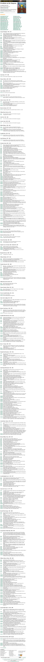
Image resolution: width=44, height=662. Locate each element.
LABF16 (2, 632)
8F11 (1, 150)
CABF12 (2, 616)
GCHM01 (2, 277)
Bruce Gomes (6, 8)
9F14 (1, 443)
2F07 (1, 357)
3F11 (1, 385)
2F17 (1, 163)
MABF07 (2, 68)
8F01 (1, 81)
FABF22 (2, 626)
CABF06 (2, 289)
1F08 (1, 259)
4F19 (1, 459)
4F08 (1, 570)
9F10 (1, 478)
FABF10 (2, 411)
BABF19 (2, 505)
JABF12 (1, 76)
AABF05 (2, 327)
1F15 (1, 563)
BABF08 (2, 330)
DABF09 (2, 331)
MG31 (1, 512)
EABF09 (2, 50)
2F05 (1, 520)
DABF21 (2, 247)
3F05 (1, 270)
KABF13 (2, 210)
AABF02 (2, 576)
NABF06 (2, 223)
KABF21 (2, 213)
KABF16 (2, 63)
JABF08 (1, 302)
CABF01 (2, 85)
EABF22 (2, 248)
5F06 (1, 548)
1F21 (1, 565)
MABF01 (2, 643)
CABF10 (2, 615)
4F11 (1, 114)
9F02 (1, 371)
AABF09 (2, 581)
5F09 (1, 430)
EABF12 (2, 189)
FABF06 (2, 103)
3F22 (1, 168)
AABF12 (2, 329)
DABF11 (2, 593)
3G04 (1, 389)
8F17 (1, 422)
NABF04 (2, 417)
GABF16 (2, 105)
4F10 (1, 173)
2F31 (1, 497)
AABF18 (2, 583)
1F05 (1, 160)
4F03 (1, 456)
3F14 (1, 283)
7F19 (1, 345)
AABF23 (2, 397)
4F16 (1, 392)
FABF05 (2, 410)
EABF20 (2, 407)
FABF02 (2, 53)
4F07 (1, 457)
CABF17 (2, 127)
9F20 (1, 376)
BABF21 (2, 550)
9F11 (1, 38)
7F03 (1, 35)
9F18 (1, 375)
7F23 (1, 37)
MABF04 (2, 218)
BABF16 (2, 433)
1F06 (1, 539)
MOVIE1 (2, 61)
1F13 (1, 448)
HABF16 (2, 200)
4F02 (1, 170)
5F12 (1, 46)
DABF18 (2, 349)
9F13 (1, 40)
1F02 (1, 446)
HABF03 (2, 629)
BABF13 (2, 178)
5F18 (1, 175)
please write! (1, 12)
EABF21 (2, 408)
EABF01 (2, 553)
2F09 (1, 42)
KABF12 (2, 469)
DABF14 (2, 182)
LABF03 (2, 364)
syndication (4, 647)
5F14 (1, 47)
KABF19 (2, 416)
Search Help (24, 657)
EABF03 (2, 462)
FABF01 (2, 409)
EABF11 (2, 187)
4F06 (1, 360)
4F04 (1, 171)
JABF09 (1, 60)
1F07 (1, 161)
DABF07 (2, 618)
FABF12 (2, 54)
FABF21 (2, 600)
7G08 (1, 438)
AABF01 (2, 574)
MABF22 (2, 341)
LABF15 (2, 96)
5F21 (1, 571)
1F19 (1, 162)
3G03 (1, 169)
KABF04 (2, 602)
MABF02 (2, 67)
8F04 (1, 477)
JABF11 (1, 201)
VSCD (1, 299)
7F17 (1, 258)
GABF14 (2, 295)
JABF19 (1, 207)
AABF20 (2, 177)
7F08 (1, 146)
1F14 (1, 518)
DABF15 (2, 400)
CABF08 (2, 460)
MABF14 (2, 220)
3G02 (1, 359)
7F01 (1, 33)
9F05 (1, 490)
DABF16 (2, 551)
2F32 (1, 44)
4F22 (1, 485)
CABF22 (2, 592)
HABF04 (2, 88)
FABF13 (2, 412)
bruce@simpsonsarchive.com (15, 661)
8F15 (1, 101)
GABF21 (2, 57)
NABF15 (2, 70)
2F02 (1, 451)
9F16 (1, 269)
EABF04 (2, 185)
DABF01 (2, 181)
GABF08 (2, 290)
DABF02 (2, 399)
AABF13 (2, 396)
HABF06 (2, 434)
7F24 (1, 532)
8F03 (1, 149)
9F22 (1, 560)
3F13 (1, 242)
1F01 (1, 377)
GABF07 (2, 56)
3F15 (1, 387)
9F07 (1, 153)
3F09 (1, 246)
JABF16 (1, 206)
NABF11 (2, 69)
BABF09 (2, 92)
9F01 (1, 152)
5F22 (1, 524)
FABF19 (2, 194)
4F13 (1, 174)
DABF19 (2, 333)
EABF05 (2, 403)
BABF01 (2, 584)
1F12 (1, 320)
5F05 (1, 502)
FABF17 (2, 55)
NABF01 (2, 634)
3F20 (1, 166)
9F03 (1, 317)
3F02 (1, 164)
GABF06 (2, 195)
